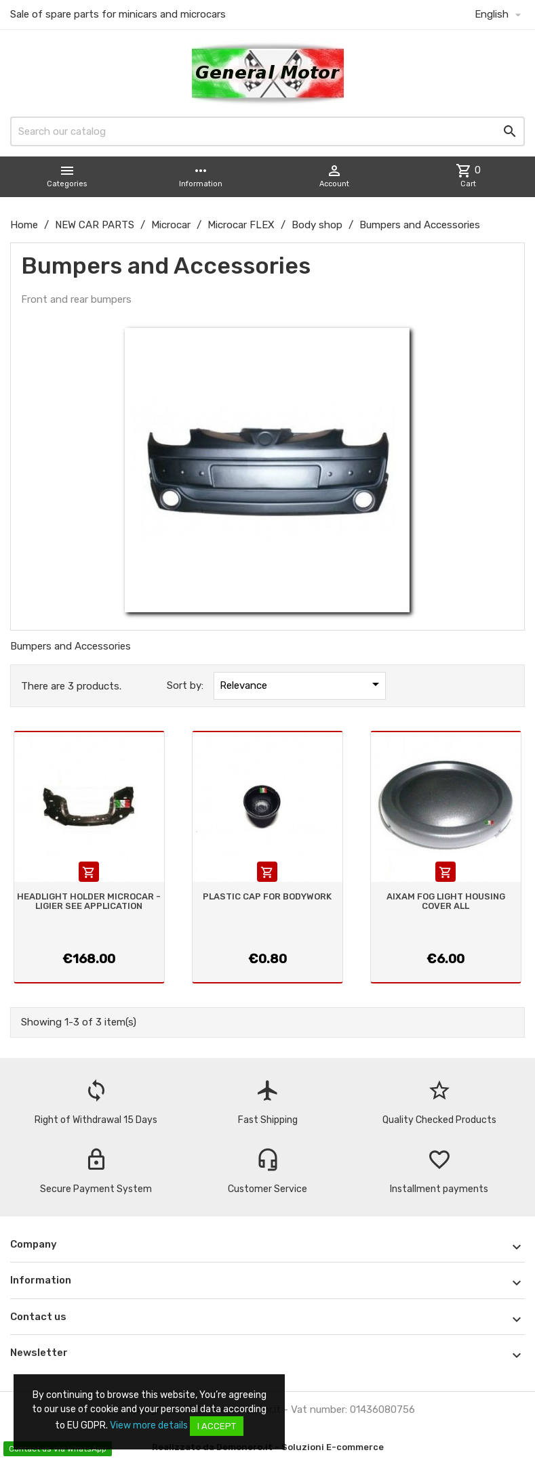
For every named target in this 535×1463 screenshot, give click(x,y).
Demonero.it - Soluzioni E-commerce (299, 1447)
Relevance (302, 684)
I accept (216, 1426)
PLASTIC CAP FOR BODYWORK (267, 896)
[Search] (267, 131)
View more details (149, 1425)
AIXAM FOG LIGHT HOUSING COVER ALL (446, 901)
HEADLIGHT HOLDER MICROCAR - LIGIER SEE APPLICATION (89, 901)
